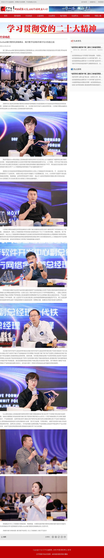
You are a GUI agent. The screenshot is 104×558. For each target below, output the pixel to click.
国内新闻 (17, 16)
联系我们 (101, 2)
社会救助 (86, 16)
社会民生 (75, 16)
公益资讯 (40, 16)
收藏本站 (93, 2)
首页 (5, 16)
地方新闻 (63, 16)
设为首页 (84, 2)
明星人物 (98, 16)
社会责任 (52, 16)
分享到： (48, 537)
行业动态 (29, 16)
